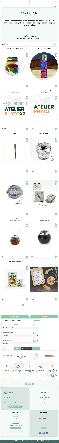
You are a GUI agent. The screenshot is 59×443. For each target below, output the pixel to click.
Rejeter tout (14, 317)
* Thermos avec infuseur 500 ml (44, 48)
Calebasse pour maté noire (44, 218)
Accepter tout (36, 348)
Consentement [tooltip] (37, 320)
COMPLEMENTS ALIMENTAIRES (44, 263)
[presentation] (39, 424)
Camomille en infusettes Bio (15, 261)
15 (31, 305)
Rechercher (56, 6)
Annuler (3, 348)
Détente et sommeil (15, 263)
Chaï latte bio (44, 261)
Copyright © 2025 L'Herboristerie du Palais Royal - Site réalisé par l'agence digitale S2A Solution (29, 440)
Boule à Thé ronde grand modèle (15, 176)
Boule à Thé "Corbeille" (44, 133)
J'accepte (44, 317)
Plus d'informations (5, 314)
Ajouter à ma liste (27, 54)
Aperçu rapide (27, 56)
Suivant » (34, 305)
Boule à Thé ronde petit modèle (44, 176)
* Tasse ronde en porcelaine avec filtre (15, 48)
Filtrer (2, 44)
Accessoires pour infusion (15, 49)
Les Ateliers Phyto (15, 92)
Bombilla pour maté (15, 133)
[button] (20, 328)
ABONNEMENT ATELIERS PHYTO (15, 91)
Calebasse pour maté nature (15, 218)
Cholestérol (44, 49)
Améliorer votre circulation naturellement (44, 91)
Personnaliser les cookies (15, 314)
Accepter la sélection (26, 348)
